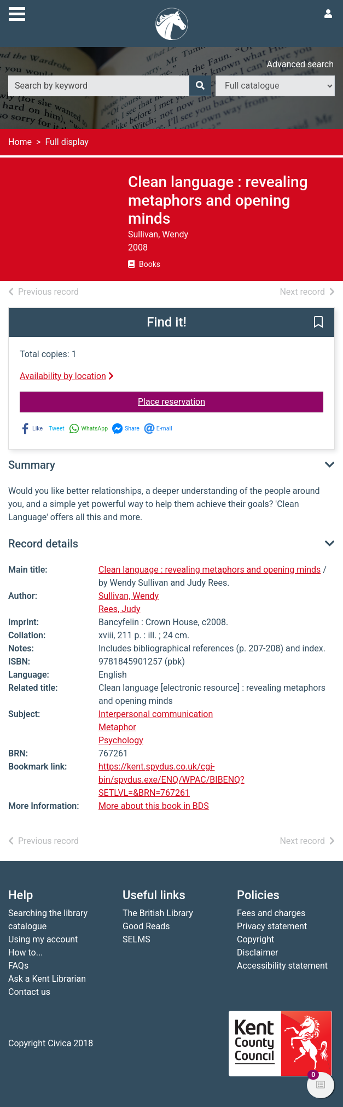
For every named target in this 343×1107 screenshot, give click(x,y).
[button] (318, 323)
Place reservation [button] (230, 401)
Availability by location (67, 376)
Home (20, 142)
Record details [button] (43, 543)
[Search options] (275, 85)
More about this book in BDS (153, 806)
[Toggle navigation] (17, 12)
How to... (25, 952)
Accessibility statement (282, 965)
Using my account (43, 939)
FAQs (18, 965)
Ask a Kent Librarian (47, 979)
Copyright (255, 939)
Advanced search (300, 64)
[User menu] (328, 14)
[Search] (200, 85)
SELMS (136, 939)
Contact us (29, 992)
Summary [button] (31, 464)
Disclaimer (257, 952)
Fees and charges (271, 913)
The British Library (158, 913)
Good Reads (146, 926)
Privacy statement (272, 926)
